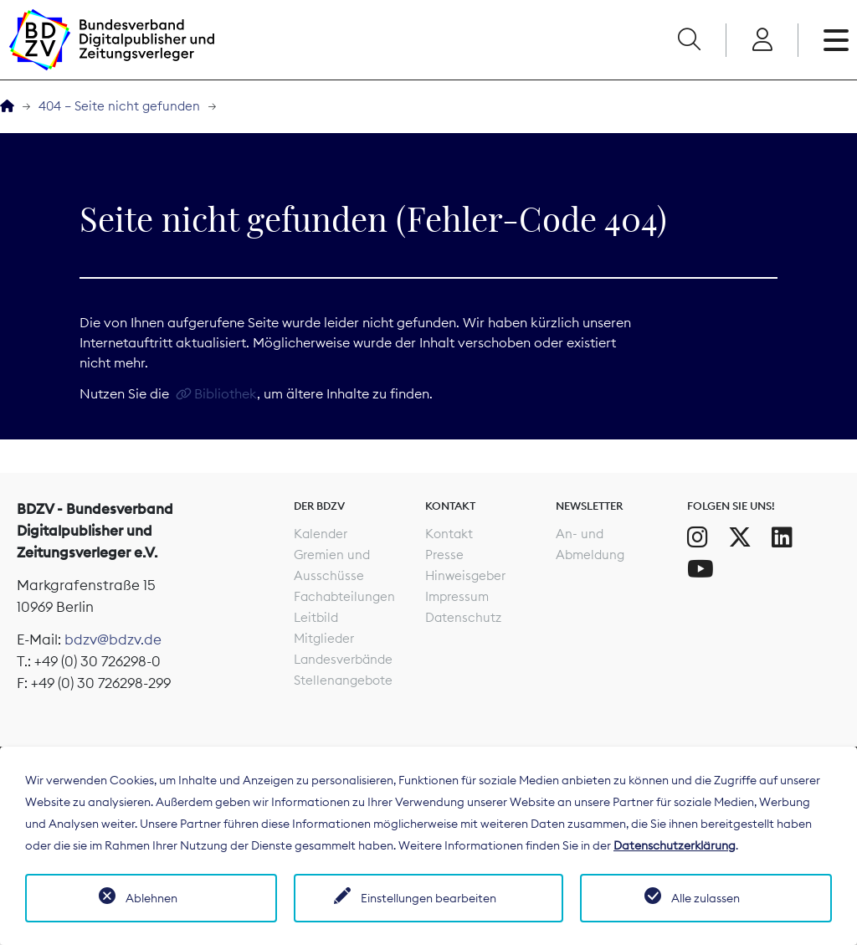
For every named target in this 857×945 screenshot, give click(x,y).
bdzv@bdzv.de (113, 639)
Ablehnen (151, 898)
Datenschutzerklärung (674, 845)
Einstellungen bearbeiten (428, 898)
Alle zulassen (705, 898)
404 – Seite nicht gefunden (119, 106)
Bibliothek (225, 393)
